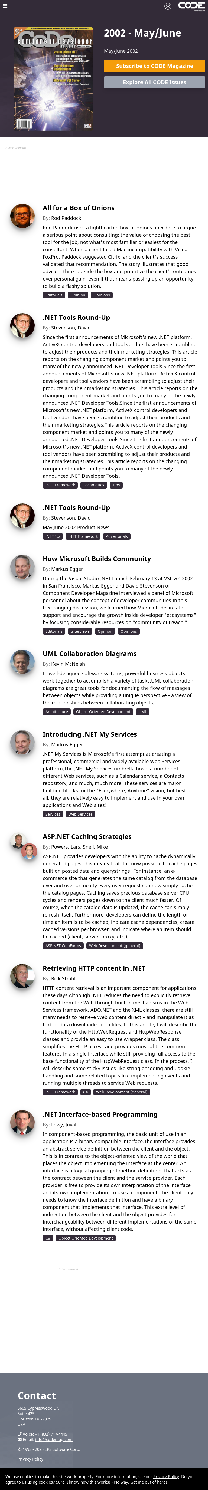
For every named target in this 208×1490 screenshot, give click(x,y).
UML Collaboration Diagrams (90, 653)
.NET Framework (60, 484)
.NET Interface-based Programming (100, 1114)
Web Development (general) (114, 945)
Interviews (80, 631)
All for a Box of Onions (79, 207)
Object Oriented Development (103, 711)
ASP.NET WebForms (63, 945)
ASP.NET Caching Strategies (87, 836)
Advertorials (117, 536)
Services (53, 814)
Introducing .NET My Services (90, 734)
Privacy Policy (30, 1459)
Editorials (54, 295)
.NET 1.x (53, 536)
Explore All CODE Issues (154, 82)
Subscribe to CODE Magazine (154, 66)
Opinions (101, 295)
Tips (116, 484)
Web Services (81, 814)
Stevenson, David (71, 327)
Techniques (93, 484)
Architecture (57, 711)
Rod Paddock (66, 218)
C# (85, 1092)
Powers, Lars (65, 846)
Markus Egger (67, 569)
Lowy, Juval (63, 1124)
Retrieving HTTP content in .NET (94, 968)
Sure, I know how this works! (83, 1482)
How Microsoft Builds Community (97, 558)
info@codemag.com (54, 1439)
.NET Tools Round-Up (76, 317)
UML (143, 711)
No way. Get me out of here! (140, 1482)
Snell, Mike (95, 846)
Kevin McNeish (68, 664)
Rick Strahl (63, 978)
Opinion (78, 295)
